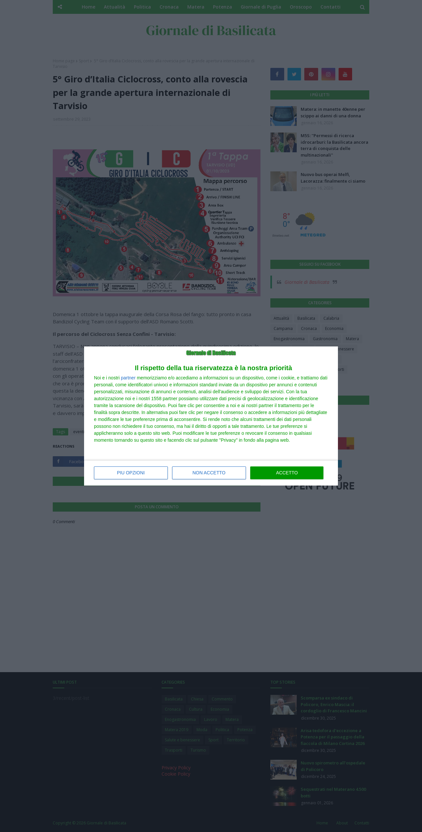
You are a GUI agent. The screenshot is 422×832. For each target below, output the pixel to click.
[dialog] (211, 416)
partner (128, 377)
